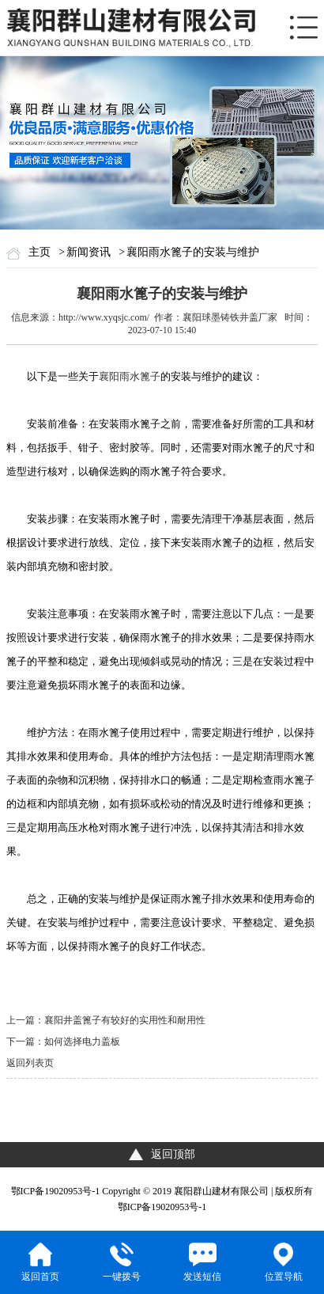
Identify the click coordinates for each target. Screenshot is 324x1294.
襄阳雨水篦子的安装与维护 (192, 252)
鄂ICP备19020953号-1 (55, 1191)
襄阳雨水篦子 (129, 376)
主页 (39, 252)
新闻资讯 (88, 252)
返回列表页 (30, 1062)
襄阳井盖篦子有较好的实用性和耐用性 (124, 1020)
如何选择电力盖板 (82, 1041)
